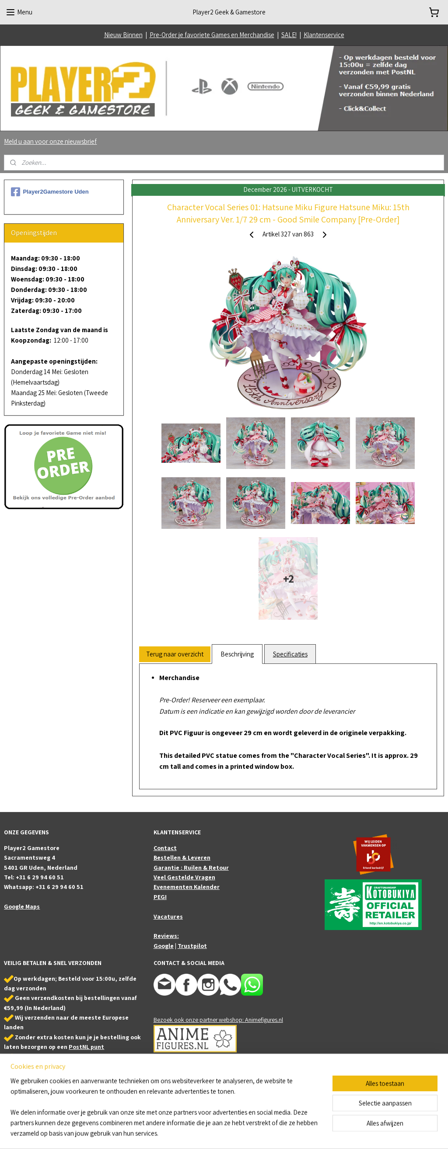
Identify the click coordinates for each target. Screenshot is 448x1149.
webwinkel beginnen (249, 1133)
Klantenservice (324, 35)
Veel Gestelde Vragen (184, 877)
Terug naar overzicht (174, 654)
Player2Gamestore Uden (49, 192)
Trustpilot (192, 946)
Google (164, 946)
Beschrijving (237, 654)
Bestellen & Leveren (182, 857)
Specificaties (290, 654)
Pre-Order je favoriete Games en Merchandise (212, 35)
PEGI (160, 897)
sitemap (209, 1133)
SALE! (289, 35)
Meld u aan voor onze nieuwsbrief (50, 141)
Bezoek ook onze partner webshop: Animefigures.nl (218, 1020)
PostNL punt (86, 1047)
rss (223, 1133)
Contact (165, 848)
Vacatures (168, 916)
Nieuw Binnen (123, 35)
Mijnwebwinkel (312, 1133)
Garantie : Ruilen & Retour (191, 867)
